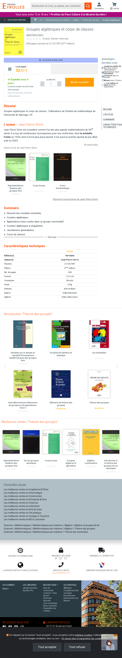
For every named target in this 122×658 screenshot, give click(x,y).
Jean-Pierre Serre (34, 35)
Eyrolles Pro (28, 590)
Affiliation (68, 588)
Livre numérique (50, 603)
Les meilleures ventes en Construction (23, 496)
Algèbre (68, 525)
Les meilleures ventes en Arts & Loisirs (23, 509)
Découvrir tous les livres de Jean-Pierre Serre (75, 199)
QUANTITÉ (50, 80)
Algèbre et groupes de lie (87, 525)
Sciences (8, 525)
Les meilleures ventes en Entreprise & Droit (25, 499)
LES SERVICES (70, 585)
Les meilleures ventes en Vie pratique (22, 512)
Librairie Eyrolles (30, 588)
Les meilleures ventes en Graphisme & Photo (26, 489)
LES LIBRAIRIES (30, 585)
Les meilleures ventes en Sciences (21, 502)
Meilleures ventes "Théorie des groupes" (29, 422)
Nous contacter (50, 606)
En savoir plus (91, 145)
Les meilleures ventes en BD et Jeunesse (24, 519)
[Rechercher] (57, 6)
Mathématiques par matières (47, 525)
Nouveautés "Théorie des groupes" (28, 314)
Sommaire (109, 119)
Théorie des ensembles (76, 532)
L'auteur (108, 114)
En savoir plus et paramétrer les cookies (82, 638)
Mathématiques (23, 525)
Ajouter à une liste (51, 60)
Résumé (107, 109)
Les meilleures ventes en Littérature (22, 506)
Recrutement (69, 595)
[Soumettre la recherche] (88, 6)
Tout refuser (77, 647)
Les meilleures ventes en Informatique (23, 493)
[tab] (27, 69)
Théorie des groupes (85, 528)
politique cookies (83, 635)
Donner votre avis (59, 38)
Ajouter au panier (79, 82)
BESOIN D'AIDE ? (50, 585)
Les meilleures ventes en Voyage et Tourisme (26, 516)
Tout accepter (47, 647)
